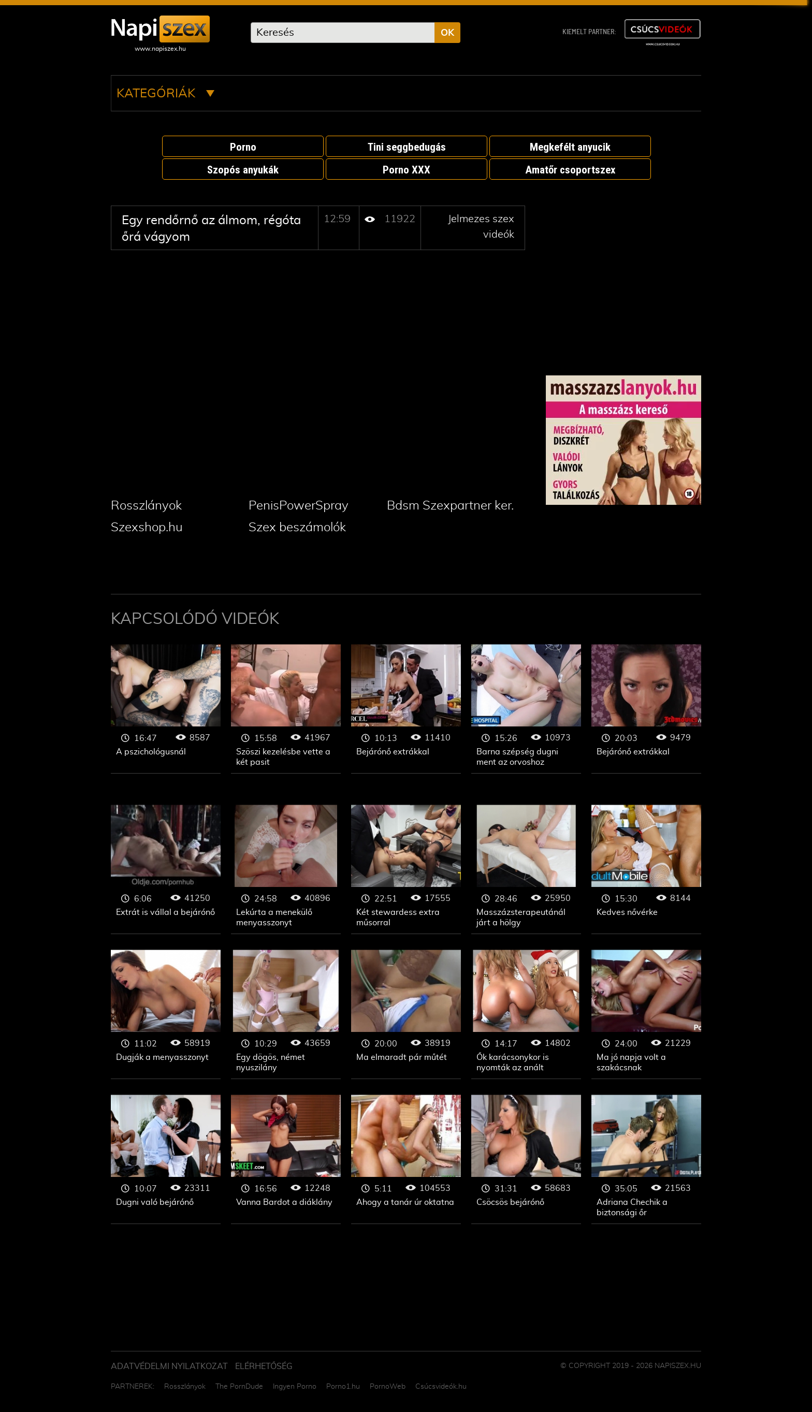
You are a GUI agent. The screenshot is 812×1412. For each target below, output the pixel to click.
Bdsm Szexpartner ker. (450, 506)
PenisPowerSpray (299, 506)
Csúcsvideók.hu (441, 1386)
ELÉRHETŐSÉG (264, 1366)
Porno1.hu (343, 1386)
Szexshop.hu (147, 527)
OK (447, 33)
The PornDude (239, 1386)
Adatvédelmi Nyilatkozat (169, 1366)
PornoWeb (387, 1386)
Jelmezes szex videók (166, 709)
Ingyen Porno (294, 1386)
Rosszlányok (146, 506)
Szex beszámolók (297, 527)
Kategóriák (165, 94)
